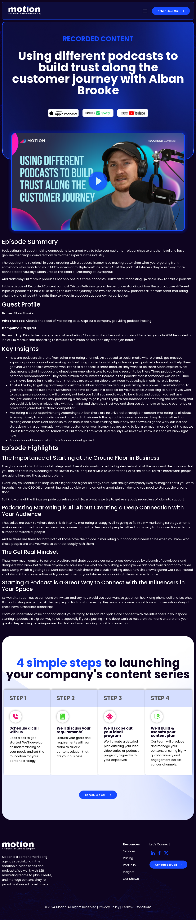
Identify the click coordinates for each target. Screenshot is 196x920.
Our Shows (131, 879)
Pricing (128, 858)
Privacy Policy (109, 907)
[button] (145, 11)
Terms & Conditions (136, 907)
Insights (128, 872)
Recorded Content (98, 39)
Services (129, 851)
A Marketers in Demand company (24, 13)
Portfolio (129, 865)
